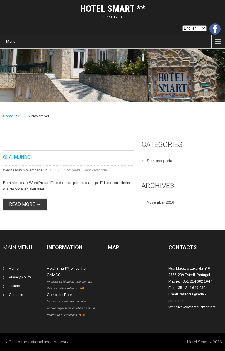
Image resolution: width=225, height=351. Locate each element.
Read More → (25, 204)
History (14, 286)
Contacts (16, 295)
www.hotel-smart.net (199, 307)
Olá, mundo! (17, 157)
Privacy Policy (20, 277)
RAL (82, 288)
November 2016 (160, 202)
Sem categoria (95, 170)
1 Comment (70, 170)
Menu (11, 41)
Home (8, 116)
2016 (22, 116)
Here (82, 314)
